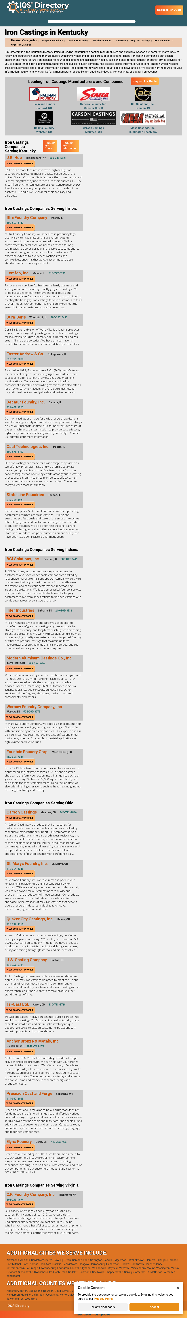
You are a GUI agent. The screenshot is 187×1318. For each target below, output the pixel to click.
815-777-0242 (57, 273)
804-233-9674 (15, 1199)
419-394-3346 (15, 868)
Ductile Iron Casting (78, 40)
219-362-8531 (63, 610)
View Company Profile (19, 163)
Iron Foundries (162, 40)
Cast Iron (121, 40)
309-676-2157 (15, 451)
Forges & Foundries (52, 40)
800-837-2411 (69, 559)
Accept (154, 1307)
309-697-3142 (15, 222)
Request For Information (70, 145)
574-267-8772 (31, 711)
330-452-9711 (15, 965)
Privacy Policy (103, 1298)
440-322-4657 (59, 1141)
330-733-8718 (57, 1004)
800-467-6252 (36, 662)
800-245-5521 (57, 157)
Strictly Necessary (103, 1307)
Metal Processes (102, 40)
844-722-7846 (68, 812)
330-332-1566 (15, 924)
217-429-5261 (15, 407)
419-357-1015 (15, 1098)
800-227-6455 (59, 317)
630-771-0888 (15, 359)
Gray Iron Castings (140, 40)
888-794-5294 (35, 1046)
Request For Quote (169, 9)
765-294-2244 (15, 757)
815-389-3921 (15, 499)
